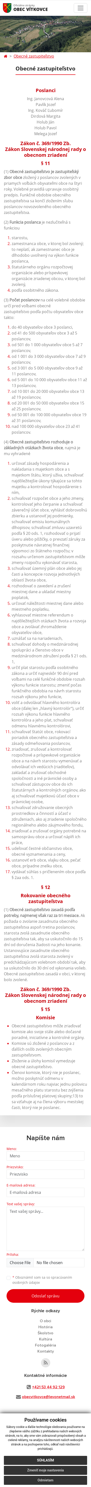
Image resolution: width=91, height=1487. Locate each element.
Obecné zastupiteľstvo (34, 56)
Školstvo (45, 1333)
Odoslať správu (45, 1296)
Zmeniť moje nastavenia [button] (45, 1470)
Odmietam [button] (45, 1480)
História (45, 1327)
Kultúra (45, 1339)
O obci (45, 1321)
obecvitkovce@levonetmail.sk (48, 1397)
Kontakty (45, 1351)
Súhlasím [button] (45, 1460)
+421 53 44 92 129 (48, 1387)
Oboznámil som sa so (42, 1280)
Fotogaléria (45, 1345)
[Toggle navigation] (80, 8)
